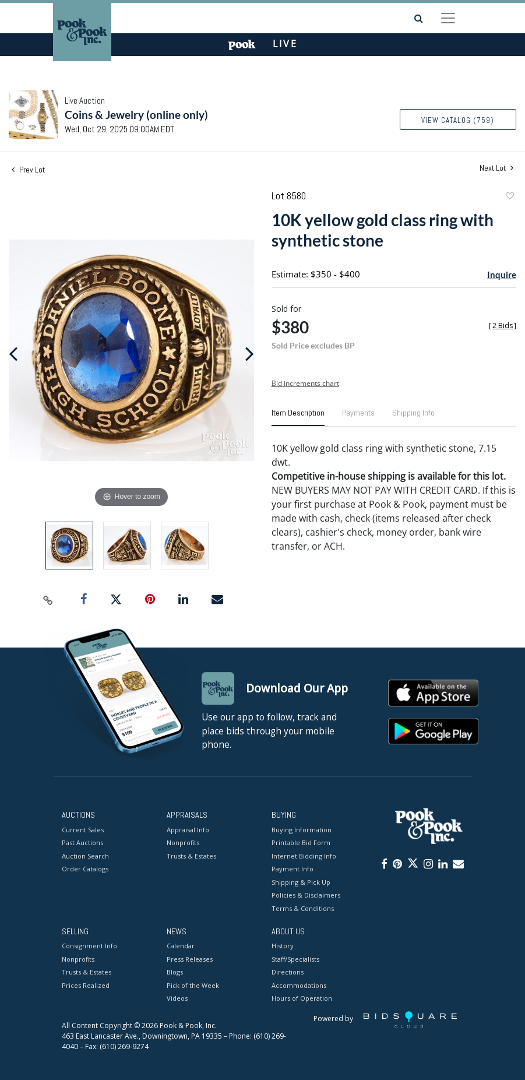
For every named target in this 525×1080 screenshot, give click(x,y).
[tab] (298, 417)
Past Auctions (82, 842)
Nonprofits (183, 842)
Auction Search (85, 856)
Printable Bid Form (301, 842)
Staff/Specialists (295, 959)
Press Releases (190, 959)
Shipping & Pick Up (301, 882)
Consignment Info (89, 946)
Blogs (175, 972)
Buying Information (302, 829)
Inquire (501, 274)
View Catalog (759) (457, 120)
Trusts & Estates (191, 856)
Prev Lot (28, 169)
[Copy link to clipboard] (48, 600)
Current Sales (83, 829)
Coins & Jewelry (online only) (136, 114)
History (283, 946)
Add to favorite (509, 197)
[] (502, 325)
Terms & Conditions (303, 908)
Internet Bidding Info (304, 856)
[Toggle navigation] (448, 18)
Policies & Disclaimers (306, 895)
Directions (288, 972)
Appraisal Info (188, 829)
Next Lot (496, 168)
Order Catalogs (85, 868)
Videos (177, 998)
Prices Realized (86, 985)
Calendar (181, 946)
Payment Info (292, 868)
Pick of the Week (193, 985)
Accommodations (299, 985)
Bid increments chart (305, 383)
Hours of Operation (302, 998)
